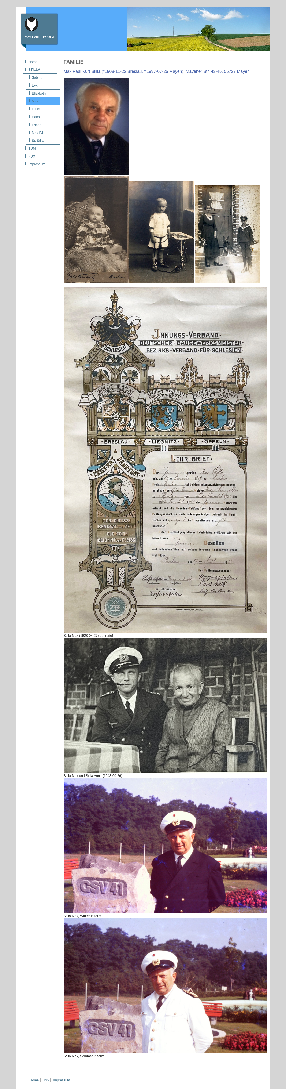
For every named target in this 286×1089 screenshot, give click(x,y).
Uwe (35, 85)
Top (46, 1080)
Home (33, 62)
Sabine (37, 77)
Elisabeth (39, 93)
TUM (32, 148)
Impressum (37, 164)
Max (35, 101)
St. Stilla (38, 140)
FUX (32, 156)
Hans (36, 117)
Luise (36, 109)
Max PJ (37, 133)
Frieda (36, 125)
